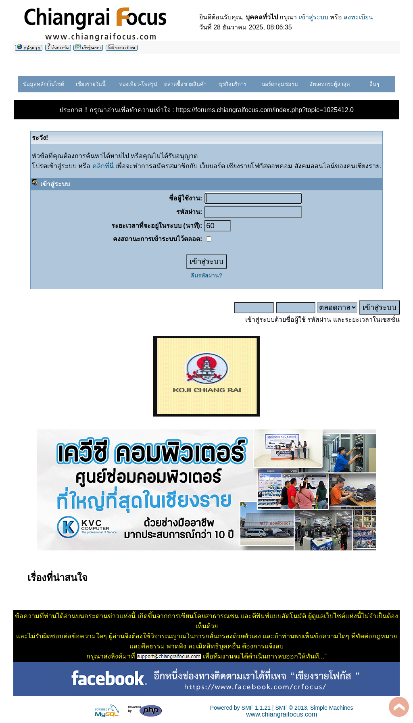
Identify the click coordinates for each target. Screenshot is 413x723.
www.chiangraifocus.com (281, 714)
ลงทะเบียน (358, 17)
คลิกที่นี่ (103, 166)
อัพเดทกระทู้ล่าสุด (329, 84)
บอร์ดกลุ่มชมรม (280, 84)
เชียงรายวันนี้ (91, 84)
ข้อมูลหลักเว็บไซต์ (43, 84)
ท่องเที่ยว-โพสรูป (138, 84)
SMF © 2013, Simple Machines (314, 707)
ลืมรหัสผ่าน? (206, 275)
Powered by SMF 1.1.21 (240, 707)
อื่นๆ (374, 84)
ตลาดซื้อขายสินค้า (185, 84)
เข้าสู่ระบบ (313, 17)
